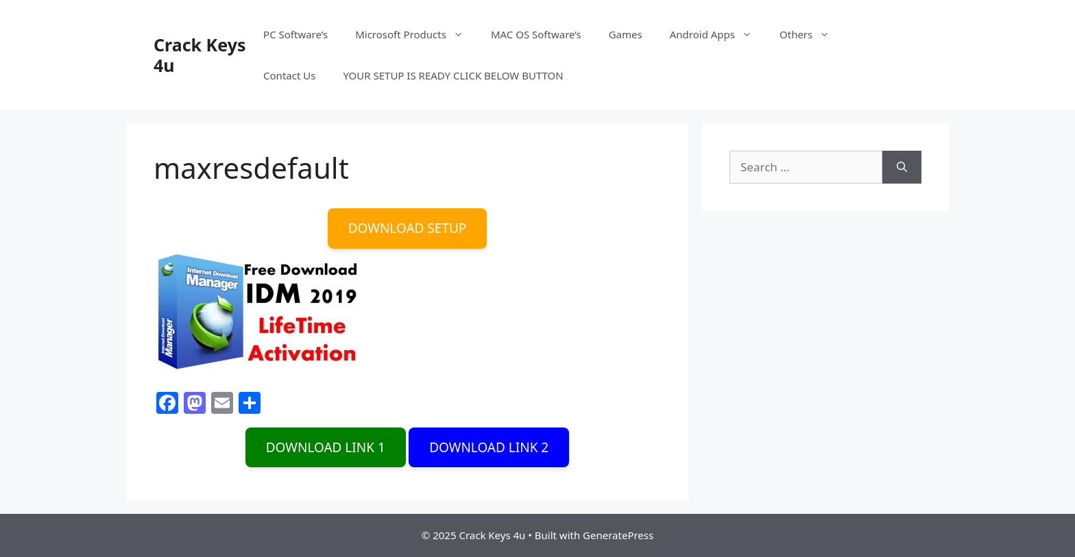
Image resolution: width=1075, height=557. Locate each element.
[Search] (901, 167)
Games (625, 34)
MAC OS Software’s (536, 34)
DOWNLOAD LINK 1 (325, 447)
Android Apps (718, 34)
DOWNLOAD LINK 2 (488, 447)
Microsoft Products (416, 34)
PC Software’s (295, 34)
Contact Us (289, 75)
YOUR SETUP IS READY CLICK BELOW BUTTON (453, 75)
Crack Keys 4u (199, 55)
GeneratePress (618, 535)
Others (811, 34)
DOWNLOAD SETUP (407, 228)
